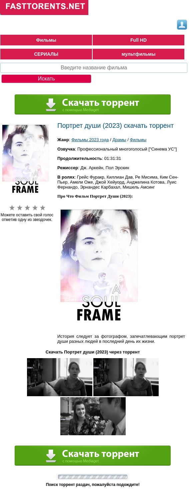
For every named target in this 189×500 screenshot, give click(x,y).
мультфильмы (139, 54)
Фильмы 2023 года (90, 139)
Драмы (119, 139)
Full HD (138, 40)
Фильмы (46, 40)
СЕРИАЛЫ (46, 54)
